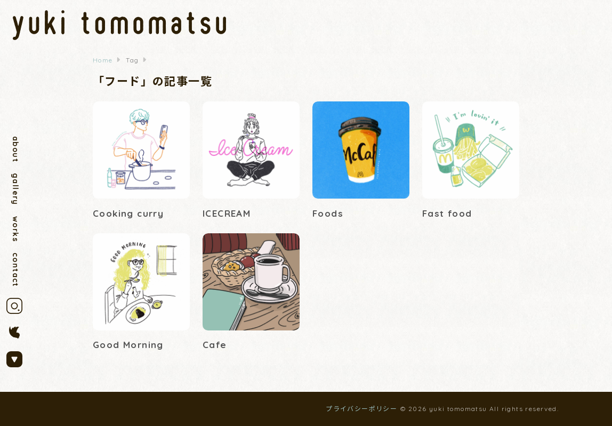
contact (15, 270)
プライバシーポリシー (361, 409)
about (15, 149)
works (15, 229)
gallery (15, 189)
